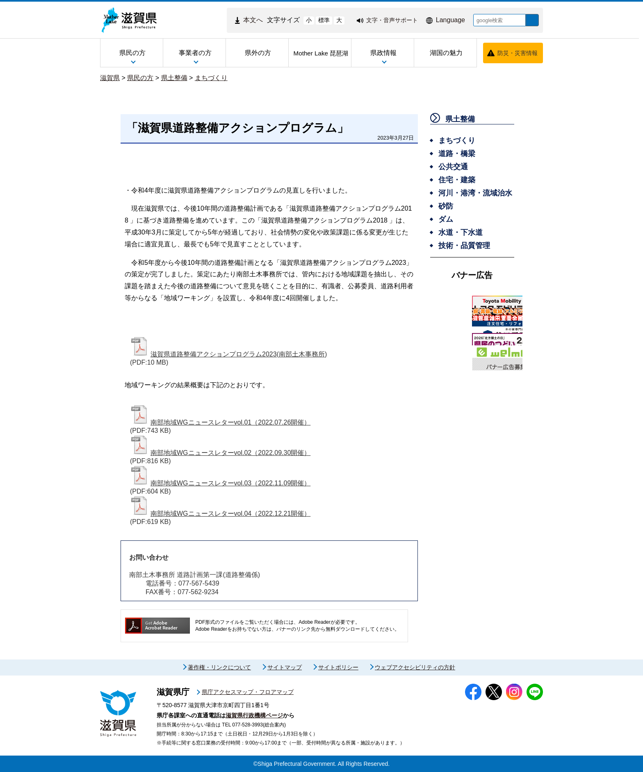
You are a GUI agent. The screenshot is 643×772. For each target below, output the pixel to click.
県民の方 (140, 77)
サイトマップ (284, 667)
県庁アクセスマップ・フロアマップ (248, 692)
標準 (318, 20)
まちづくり (211, 77)
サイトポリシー (338, 667)
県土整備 (174, 77)
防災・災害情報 (517, 53)
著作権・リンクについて (219, 667)
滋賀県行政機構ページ (254, 715)
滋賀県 (110, 77)
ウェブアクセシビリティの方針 (415, 667)
